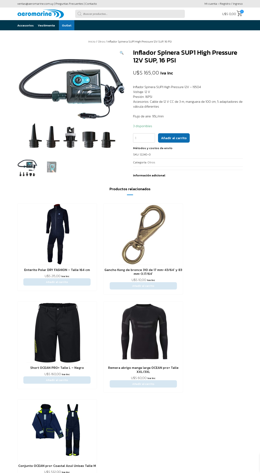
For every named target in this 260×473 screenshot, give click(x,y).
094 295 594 (226, 371)
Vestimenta (46, 25)
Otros (101, 41)
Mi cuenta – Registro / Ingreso (224, 4)
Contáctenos (49, 345)
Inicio (91, 41)
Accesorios (25, 25)
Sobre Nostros (27, 345)
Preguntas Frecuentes (69, 4)
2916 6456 (194, 371)
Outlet (66, 25)
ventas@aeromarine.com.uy (35, 4)
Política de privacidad (109, 345)
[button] (122, 52)
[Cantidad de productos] (144, 138)
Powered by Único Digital (220, 415)
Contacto (91, 4)
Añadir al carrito (174, 137)
